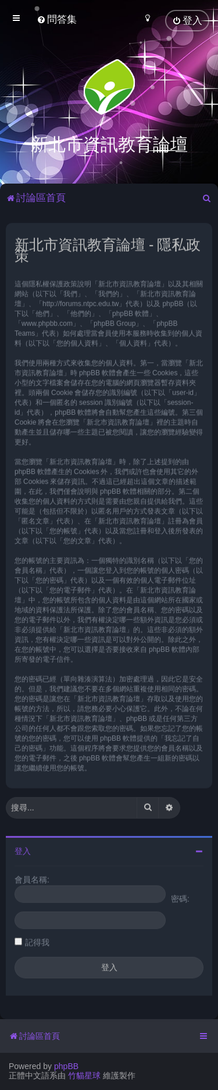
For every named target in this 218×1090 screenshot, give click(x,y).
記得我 (37, 941)
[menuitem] (57, 19)
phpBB (66, 1066)
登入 (23, 850)
